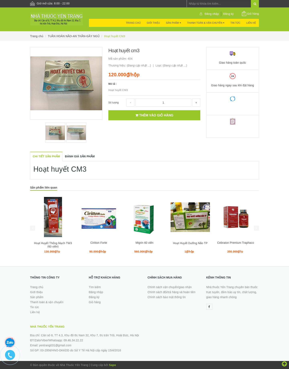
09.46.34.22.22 (73, 340)
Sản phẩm (173, 22)
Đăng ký (228, 13)
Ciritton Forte (99, 242)
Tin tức (235, 22)
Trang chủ (133, 22)
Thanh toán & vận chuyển (205, 22)
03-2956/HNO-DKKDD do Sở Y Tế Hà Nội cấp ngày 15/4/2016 (80, 350)
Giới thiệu (153, 22)
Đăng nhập (212, 13)
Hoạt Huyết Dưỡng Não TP (190, 243)
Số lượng (113, 102)
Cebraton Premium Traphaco (236, 242)
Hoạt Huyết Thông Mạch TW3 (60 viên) (53, 245)
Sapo (112, 365)
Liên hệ (251, 22)
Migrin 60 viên (144, 242)
